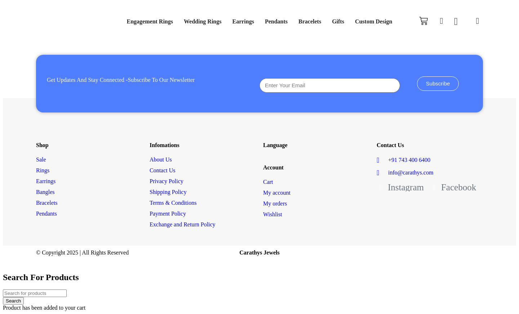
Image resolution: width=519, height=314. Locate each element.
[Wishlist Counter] (459, 22)
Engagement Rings (150, 21)
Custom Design (373, 21)
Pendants (276, 21)
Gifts (338, 21)
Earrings (243, 21)
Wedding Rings (202, 21)
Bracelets (309, 21)
